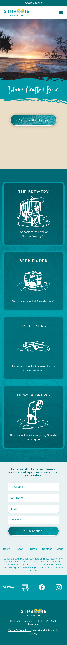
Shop (20, 549)
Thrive (33, 633)
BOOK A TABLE (33, 3)
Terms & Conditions (19, 630)
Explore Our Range (33, 120)
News (33, 549)
